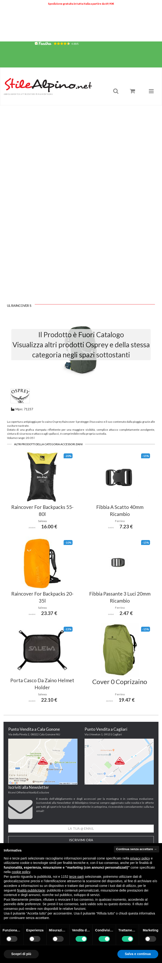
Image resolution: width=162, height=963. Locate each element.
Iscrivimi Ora (81, 840)
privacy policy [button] (140, 858)
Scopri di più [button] (21, 954)
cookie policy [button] (21, 872)
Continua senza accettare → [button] (136, 849)
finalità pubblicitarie (31, 890)
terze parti (76, 876)
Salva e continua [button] (138, 954)
